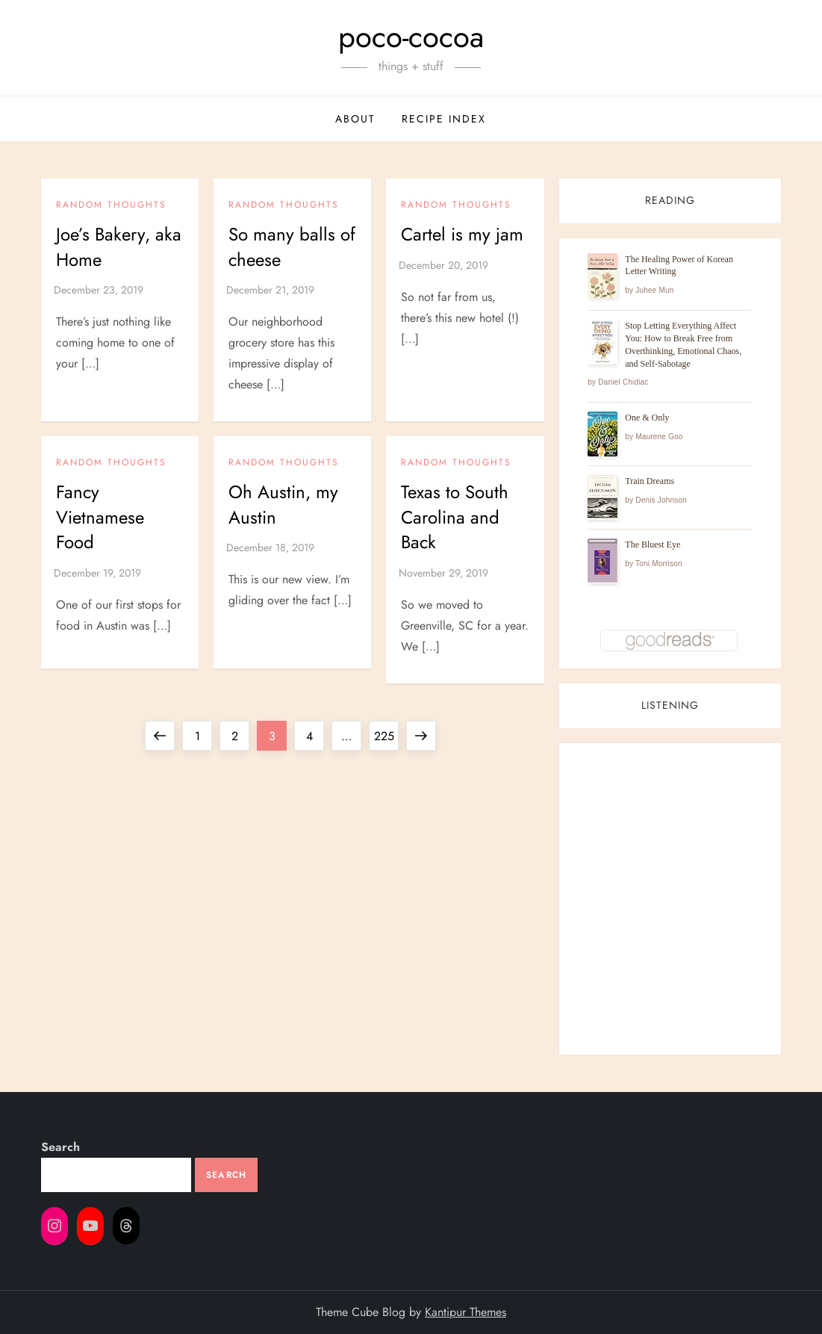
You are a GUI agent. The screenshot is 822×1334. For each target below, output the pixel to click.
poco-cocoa (411, 36)
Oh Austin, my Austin (283, 504)
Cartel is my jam (462, 234)
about (355, 118)
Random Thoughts (111, 205)
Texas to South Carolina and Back (454, 517)
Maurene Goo (658, 436)
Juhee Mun (654, 290)
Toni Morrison (658, 563)
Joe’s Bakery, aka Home (118, 247)
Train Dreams (649, 481)
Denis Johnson (661, 500)
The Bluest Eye (652, 544)
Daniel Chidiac (623, 382)
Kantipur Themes (465, 1312)
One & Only (647, 417)
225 (386, 733)
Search (60, 1146)
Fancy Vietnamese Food (100, 517)
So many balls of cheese (291, 247)
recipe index (444, 118)
